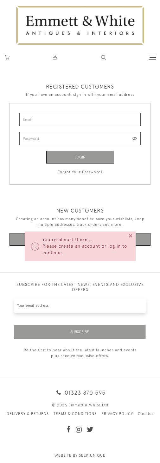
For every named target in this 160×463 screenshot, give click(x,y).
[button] (103, 57)
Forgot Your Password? (80, 172)
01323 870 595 (79, 392)
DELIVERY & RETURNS (28, 413)
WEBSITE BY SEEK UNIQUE (80, 455)
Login (80, 157)
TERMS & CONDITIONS (75, 413)
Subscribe (79, 332)
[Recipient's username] (80, 306)
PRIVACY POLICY (117, 413)
